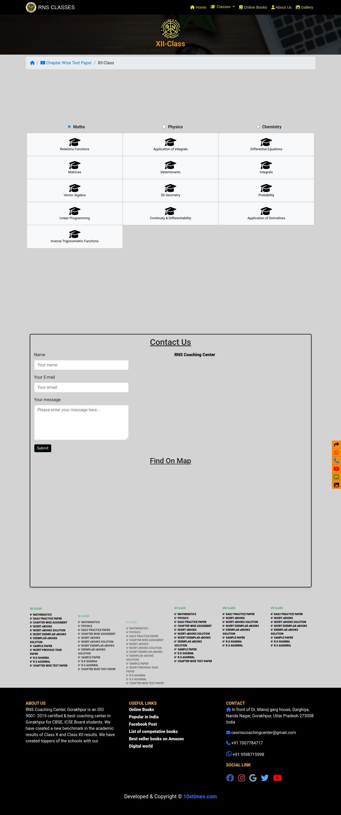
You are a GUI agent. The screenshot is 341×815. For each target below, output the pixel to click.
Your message (47, 399)
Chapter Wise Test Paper (66, 62)
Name (39, 354)
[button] (222, 6)
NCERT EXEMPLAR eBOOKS (49, 652)
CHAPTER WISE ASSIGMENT (50, 640)
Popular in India (144, 721)
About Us (281, 7)
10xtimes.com (200, 796)
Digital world (141, 751)
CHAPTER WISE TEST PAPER (50, 683)
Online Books (253, 7)
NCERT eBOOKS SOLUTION (49, 648)
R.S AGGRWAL (41, 679)
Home (199, 6)
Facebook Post (143, 729)
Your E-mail (44, 377)
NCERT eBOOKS (42, 644)
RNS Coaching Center (195, 354)
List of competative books (153, 736)
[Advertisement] (170, 96)
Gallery (304, 7)
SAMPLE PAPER (42, 663)
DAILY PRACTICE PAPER (47, 636)
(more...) (39, 747)
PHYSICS (86, 641)
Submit (43, 448)
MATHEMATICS (42, 632)
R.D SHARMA (41, 675)
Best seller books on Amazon (156, 743)
